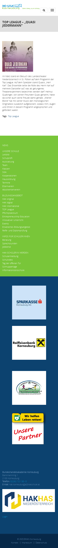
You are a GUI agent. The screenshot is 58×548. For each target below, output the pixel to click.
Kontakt (14, 542)
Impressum (27, 542)
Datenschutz (41, 542)
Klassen (6, 168)
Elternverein (8, 186)
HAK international (10, 206)
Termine (6, 182)
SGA (4, 172)
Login (4, 516)
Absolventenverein (11, 189)
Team (4, 165)
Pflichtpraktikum (10, 212)
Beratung (6, 239)
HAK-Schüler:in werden (15, 252)
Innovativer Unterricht (12, 220)
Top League (13, 116)
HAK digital (7, 202)
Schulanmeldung (10, 256)
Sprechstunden (9, 243)
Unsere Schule (10, 151)
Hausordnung (8, 179)
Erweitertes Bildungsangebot (16, 226)
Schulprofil (7, 158)
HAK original (8, 198)
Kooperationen (9, 175)
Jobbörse (6, 246)
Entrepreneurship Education (16, 216)
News (5, 145)
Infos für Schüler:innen (16, 236)
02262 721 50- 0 (18, 481)
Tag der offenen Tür (11, 263)
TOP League (8, 209)
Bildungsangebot (12, 195)
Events (5, 223)
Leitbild (5, 154)
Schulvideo (7, 259)
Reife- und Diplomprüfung (14, 230)
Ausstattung (8, 161)
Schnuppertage (9, 266)
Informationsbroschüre (13, 270)
